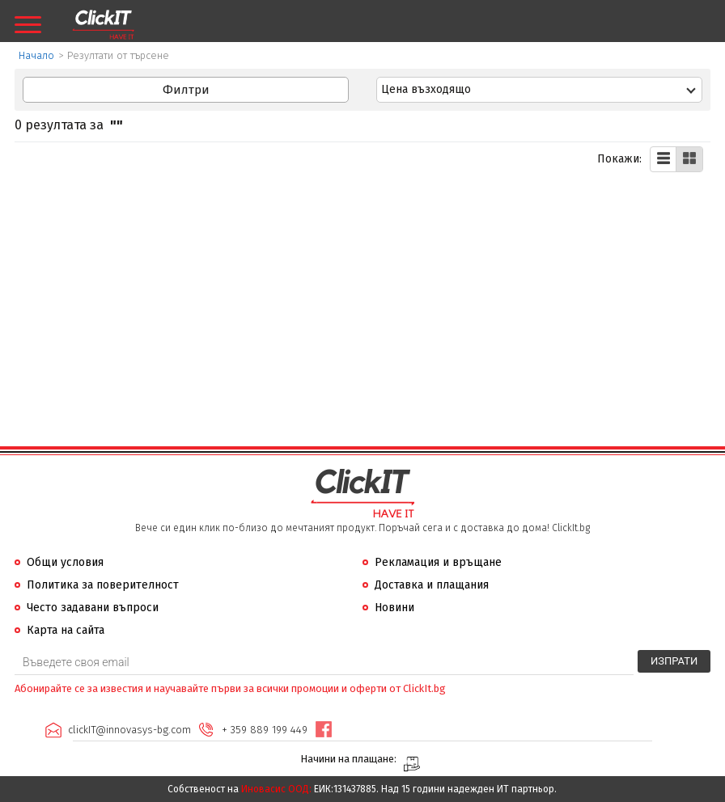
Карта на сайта (65, 630)
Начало (36, 55)
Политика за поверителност (103, 585)
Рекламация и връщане (438, 562)
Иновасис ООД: (276, 789)
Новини (394, 607)
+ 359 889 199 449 (264, 730)
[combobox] (539, 90)
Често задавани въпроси (93, 607)
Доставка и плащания (432, 585)
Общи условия (65, 562)
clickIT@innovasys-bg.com (129, 730)
